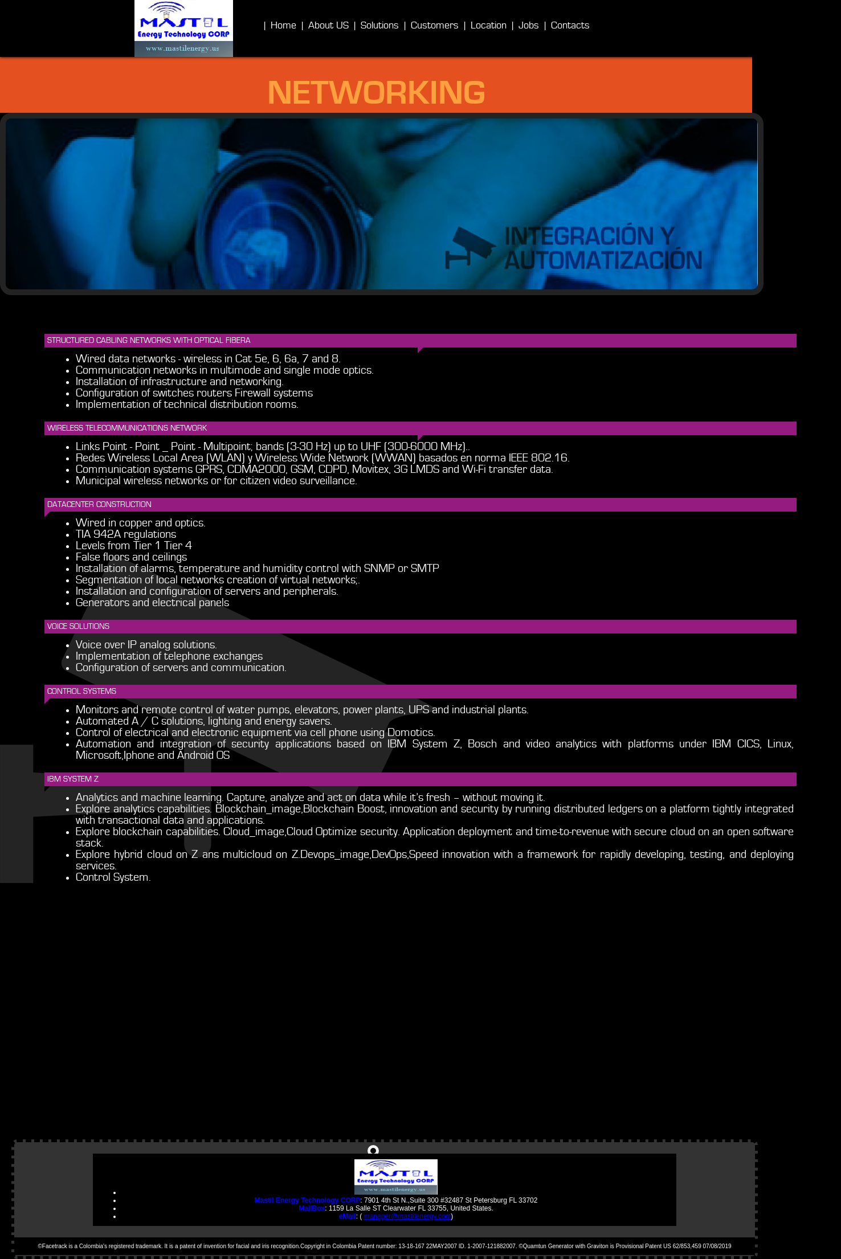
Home (283, 26)
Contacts (570, 26)
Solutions (380, 26)
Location (489, 26)
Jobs (529, 26)
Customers (435, 26)
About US (328, 26)
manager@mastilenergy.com (407, 1216)
